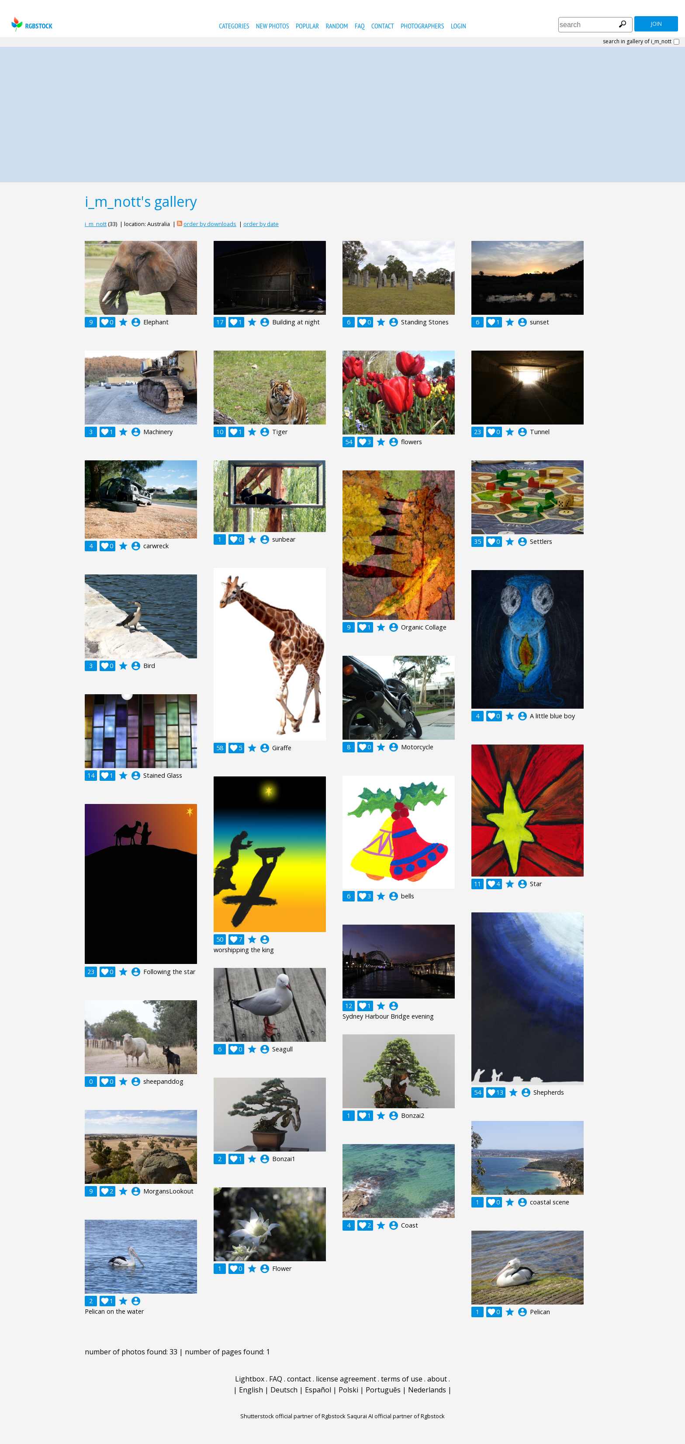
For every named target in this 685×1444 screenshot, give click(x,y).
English (251, 1390)
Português (383, 1390)
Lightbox (249, 1379)
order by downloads (209, 224)
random (337, 25)
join (656, 24)
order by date (261, 224)
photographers (422, 25)
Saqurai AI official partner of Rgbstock (396, 1416)
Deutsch (284, 1390)
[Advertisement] (342, 112)
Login (458, 25)
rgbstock (30, 24)
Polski (348, 1390)
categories (234, 25)
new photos (272, 25)
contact (382, 25)
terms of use (401, 1379)
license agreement (346, 1379)
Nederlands (427, 1390)
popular (307, 25)
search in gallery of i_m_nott (637, 41)
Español (318, 1390)
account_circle (136, 322)
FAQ (360, 25)
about (437, 1379)
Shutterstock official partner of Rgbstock (293, 1416)
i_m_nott (96, 224)
